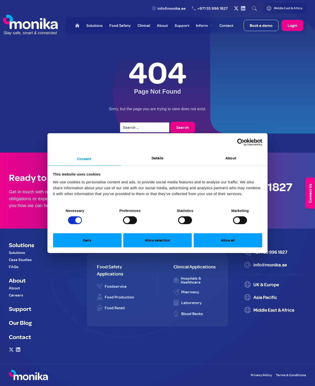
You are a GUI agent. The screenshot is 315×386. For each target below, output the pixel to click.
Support (20, 308)
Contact (20, 337)
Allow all (228, 240)
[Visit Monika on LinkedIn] (243, 8)
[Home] (77, 25)
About (17, 280)
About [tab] (230, 157)
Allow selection (157, 240)
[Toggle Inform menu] (204, 25)
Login (292, 25)
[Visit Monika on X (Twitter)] (236, 8)
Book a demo (261, 25)
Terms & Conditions (291, 375)
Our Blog (20, 322)
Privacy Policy (261, 375)
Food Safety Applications (110, 270)
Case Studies (20, 259)
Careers (16, 295)
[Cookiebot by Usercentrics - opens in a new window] (240, 142)
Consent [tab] (84, 158)
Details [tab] (157, 157)
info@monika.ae (172, 8)
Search (182, 127)
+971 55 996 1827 (212, 8)
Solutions (21, 245)
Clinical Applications (194, 267)
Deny (87, 240)
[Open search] (254, 8)
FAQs (14, 266)
